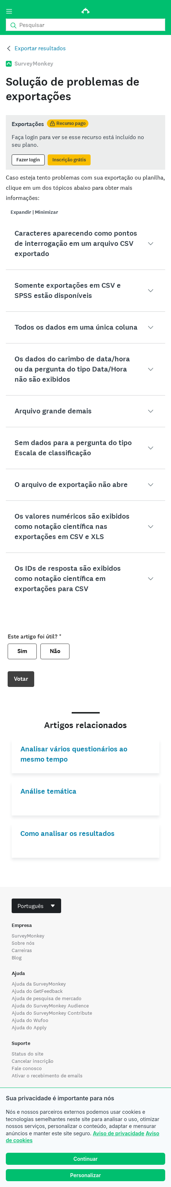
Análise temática (48, 791)
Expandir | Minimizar (34, 212)
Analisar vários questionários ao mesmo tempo (73, 754)
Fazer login (28, 160)
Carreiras (22, 950)
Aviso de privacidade (118, 1133)
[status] (85, 142)
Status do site (27, 1053)
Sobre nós (23, 943)
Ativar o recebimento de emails (47, 1075)
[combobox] (36, 906)
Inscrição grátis (69, 160)
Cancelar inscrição (32, 1061)
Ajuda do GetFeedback (37, 991)
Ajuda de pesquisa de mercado (46, 998)
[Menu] (9, 11)
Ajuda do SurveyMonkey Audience (50, 1005)
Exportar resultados (40, 48)
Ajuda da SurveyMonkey (39, 983)
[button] (85, 244)
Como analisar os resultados (67, 833)
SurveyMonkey (28, 935)
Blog (16, 957)
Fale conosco (27, 1068)
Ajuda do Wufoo (30, 1020)
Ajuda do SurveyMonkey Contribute (52, 1013)
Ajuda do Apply (29, 1027)
